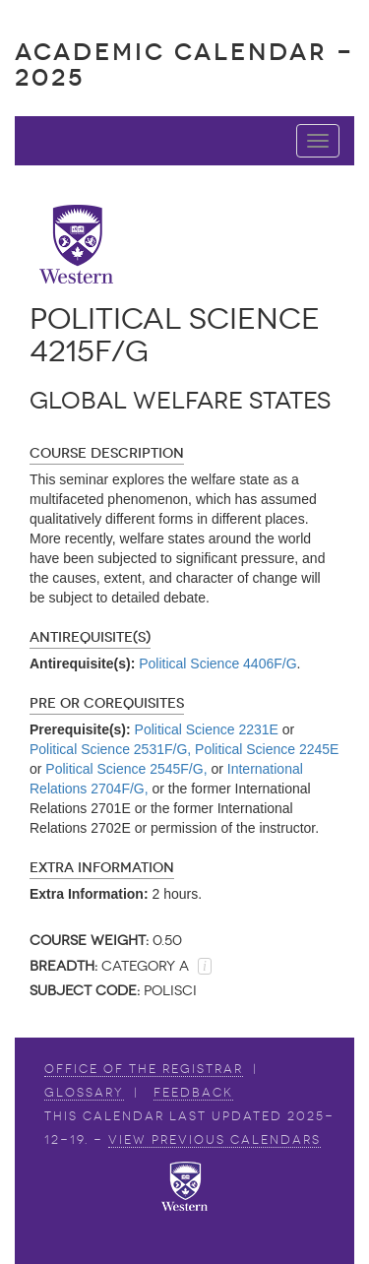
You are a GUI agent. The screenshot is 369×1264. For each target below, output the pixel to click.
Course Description (107, 453)
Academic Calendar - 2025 (184, 64)
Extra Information (102, 867)
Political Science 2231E (206, 729)
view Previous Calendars (214, 1140)
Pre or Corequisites (107, 703)
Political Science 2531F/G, (110, 749)
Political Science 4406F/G (217, 663)
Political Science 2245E (266, 749)
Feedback (193, 1093)
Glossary (84, 1093)
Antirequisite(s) (90, 637)
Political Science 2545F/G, (126, 769)
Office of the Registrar (143, 1069)
